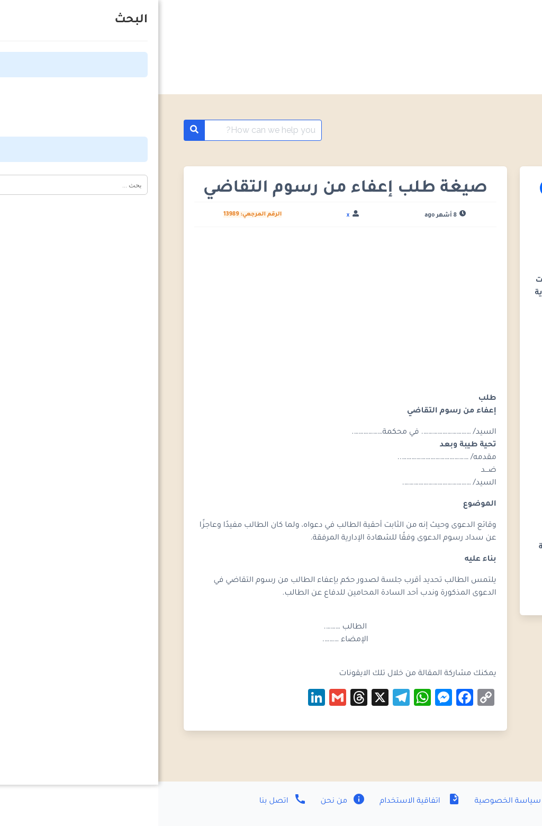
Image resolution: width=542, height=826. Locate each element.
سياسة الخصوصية (358, 801)
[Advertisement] (186, 314)
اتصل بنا (124, 801)
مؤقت (473, 130)
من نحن (183, 801)
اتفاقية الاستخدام (260, 801)
